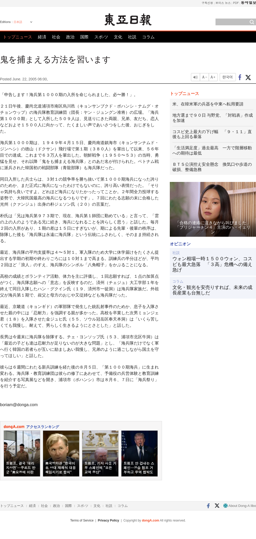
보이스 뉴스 (223, 3)
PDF (236, 3)
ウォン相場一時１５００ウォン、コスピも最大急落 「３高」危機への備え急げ (212, 264)
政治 (70, 37)
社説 (132, 37)
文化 (118, 37)
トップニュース (17, 37)
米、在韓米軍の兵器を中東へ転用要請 (207, 104)
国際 (84, 37)
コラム (148, 37)
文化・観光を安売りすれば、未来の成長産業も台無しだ (212, 290)
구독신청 (207, 3)
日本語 (18, 21)
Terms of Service (82, 520)
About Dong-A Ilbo (239, 506)
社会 (56, 37)
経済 (42, 37)
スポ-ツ (101, 37)
